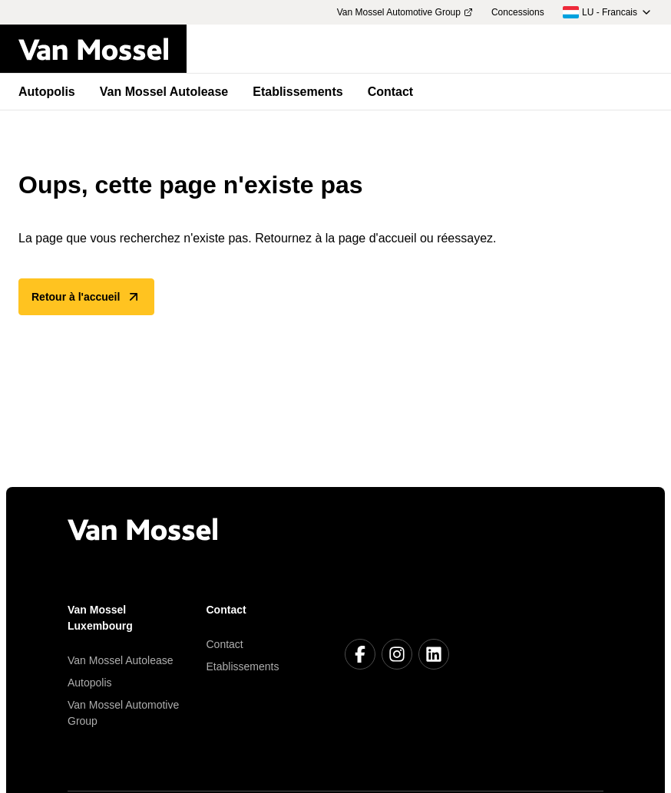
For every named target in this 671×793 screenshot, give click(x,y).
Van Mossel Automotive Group (123, 713)
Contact (225, 644)
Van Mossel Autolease (121, 660)
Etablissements (243, 666)
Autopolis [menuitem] (46, 91)
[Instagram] (397, 654)
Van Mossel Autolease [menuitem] (164, 91)
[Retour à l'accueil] (102, 49)
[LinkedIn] (433, 654)
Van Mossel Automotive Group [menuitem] (405, 12)
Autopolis (90, 682)
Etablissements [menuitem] (297, 91)
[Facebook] (360, 654)
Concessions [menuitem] (517, 12)
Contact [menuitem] (391, 91)
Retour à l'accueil (86, 296)
